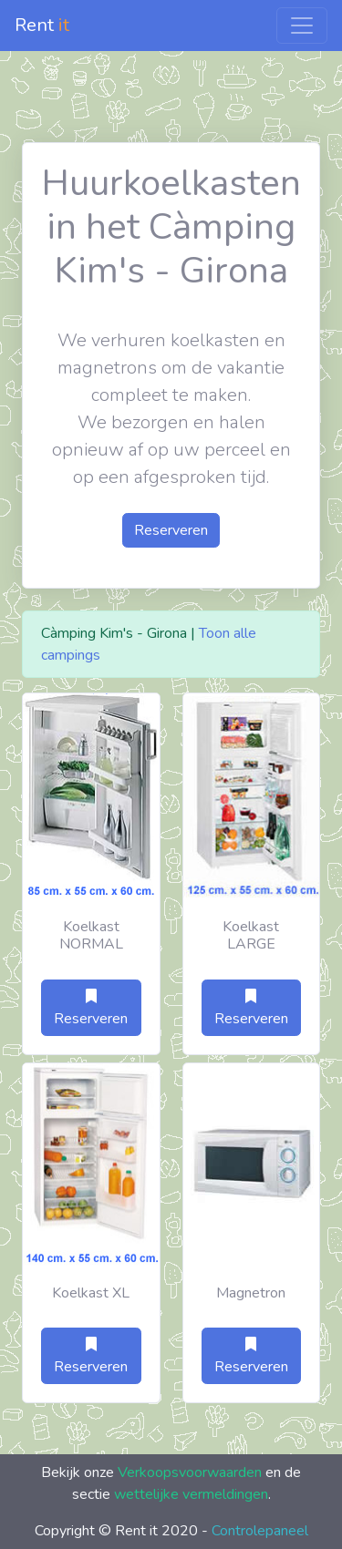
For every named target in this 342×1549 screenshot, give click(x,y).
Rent (42, 25)
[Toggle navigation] (301, 25)
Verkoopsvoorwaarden (190, 1472)
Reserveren (171, 530)
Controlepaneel (260, 1531)
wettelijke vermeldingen (191, 1494)
